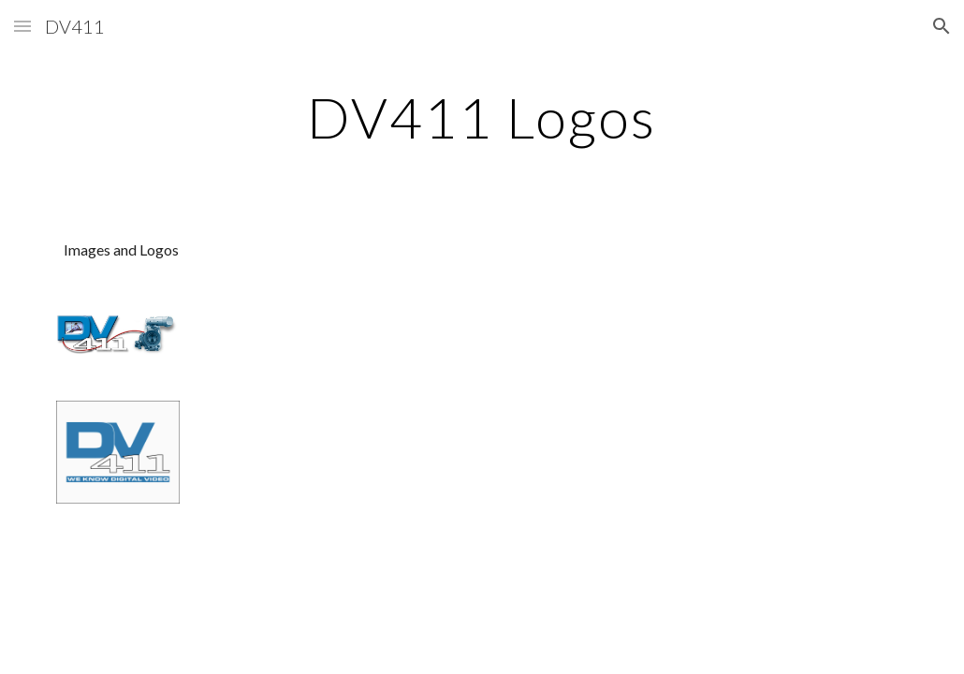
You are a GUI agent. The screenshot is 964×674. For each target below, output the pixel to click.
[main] (481, 117)
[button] (22, 25)
